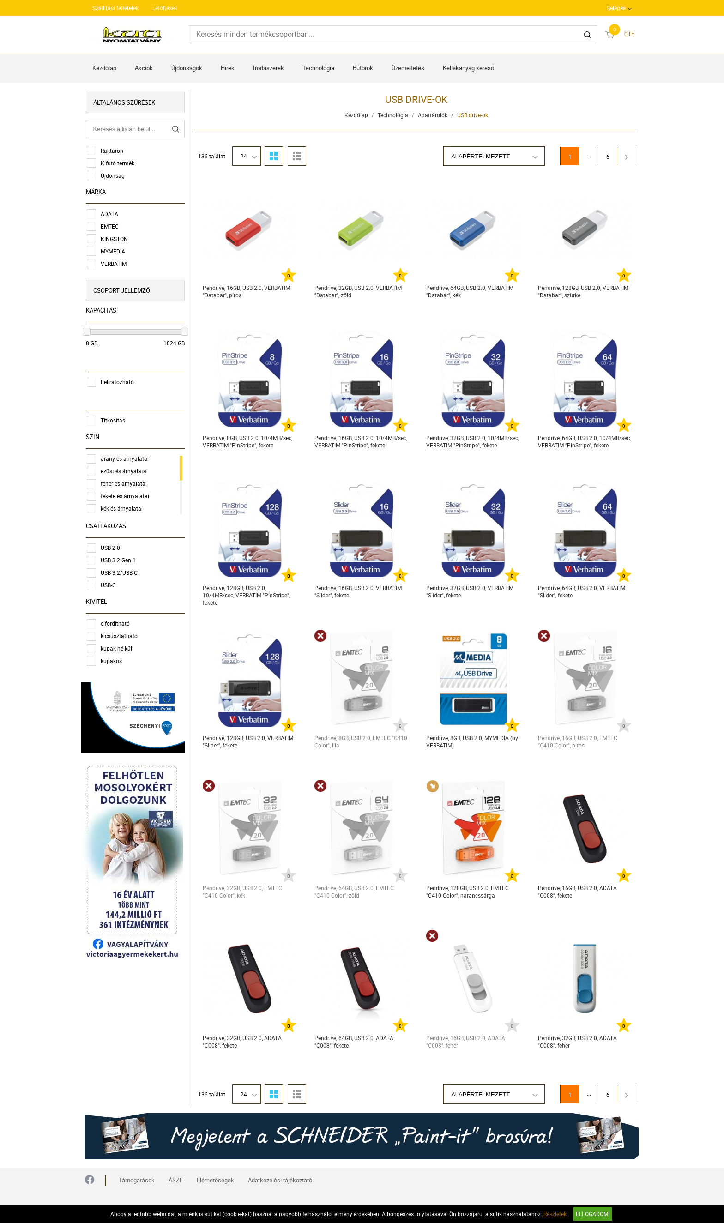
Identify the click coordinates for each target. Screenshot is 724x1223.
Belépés (616, 8)
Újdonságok (186, 68)
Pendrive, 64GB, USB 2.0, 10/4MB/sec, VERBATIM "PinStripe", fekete (585, 441)
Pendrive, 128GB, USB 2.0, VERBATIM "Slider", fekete (249, 741)
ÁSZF (176, 1180)
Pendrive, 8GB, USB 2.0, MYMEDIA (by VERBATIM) (473, 741)
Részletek (555, 1213)
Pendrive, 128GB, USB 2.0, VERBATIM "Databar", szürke (584, 291)
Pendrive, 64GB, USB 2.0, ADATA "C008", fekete (354, 1041)
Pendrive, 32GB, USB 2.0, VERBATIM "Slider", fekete (470, 591)
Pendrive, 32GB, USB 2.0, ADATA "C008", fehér (578, 1041)
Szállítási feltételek (115, 8)
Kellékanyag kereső (468, 68)
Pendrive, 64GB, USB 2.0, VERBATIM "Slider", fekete (582, 591)
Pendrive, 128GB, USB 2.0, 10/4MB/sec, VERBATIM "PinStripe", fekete (247, 595)
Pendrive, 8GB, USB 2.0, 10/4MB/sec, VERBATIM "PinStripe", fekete (248, 441)
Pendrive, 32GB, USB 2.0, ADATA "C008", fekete (243, 1041)
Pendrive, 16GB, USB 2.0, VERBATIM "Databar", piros (247, 291)
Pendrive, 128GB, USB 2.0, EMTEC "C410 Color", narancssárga (468, 891)
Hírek (228, 68)
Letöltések (164, 8)
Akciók (144, 68)
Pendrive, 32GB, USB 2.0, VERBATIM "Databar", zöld (359, 291)
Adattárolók (433, 115)
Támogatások (137, 1180)
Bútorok (363, 68)
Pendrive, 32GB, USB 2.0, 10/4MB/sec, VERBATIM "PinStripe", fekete (473, 441)
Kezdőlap (104, 68)
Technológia (318, 68)
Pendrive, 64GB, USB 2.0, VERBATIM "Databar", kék (470, 291)
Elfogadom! (592, 1213)
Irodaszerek (268, 68)
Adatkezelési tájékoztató (280, 1180)
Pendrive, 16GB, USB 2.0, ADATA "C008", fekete (578, 891)
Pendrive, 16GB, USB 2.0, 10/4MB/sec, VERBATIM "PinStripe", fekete (361, 441)
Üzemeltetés (408, 68)
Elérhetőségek (215, 1180)
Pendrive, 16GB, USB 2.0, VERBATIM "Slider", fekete (359, 591)
